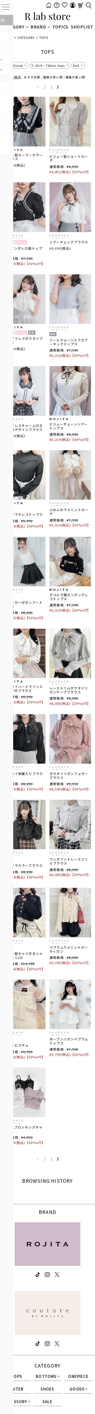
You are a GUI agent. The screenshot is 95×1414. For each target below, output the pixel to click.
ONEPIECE (78, 1376)
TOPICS (60, 27)
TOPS (16, 1376)
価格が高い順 (75, 77)
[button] (38, 87)
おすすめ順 (32, 77)
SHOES (47, 1389)
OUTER (16, 1389)
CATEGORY (26, 37)
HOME (8, 37)
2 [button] (51, 87)
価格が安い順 (53, 77)
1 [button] (45, 87)
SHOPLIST (82, 27)
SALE (47, 1402)
